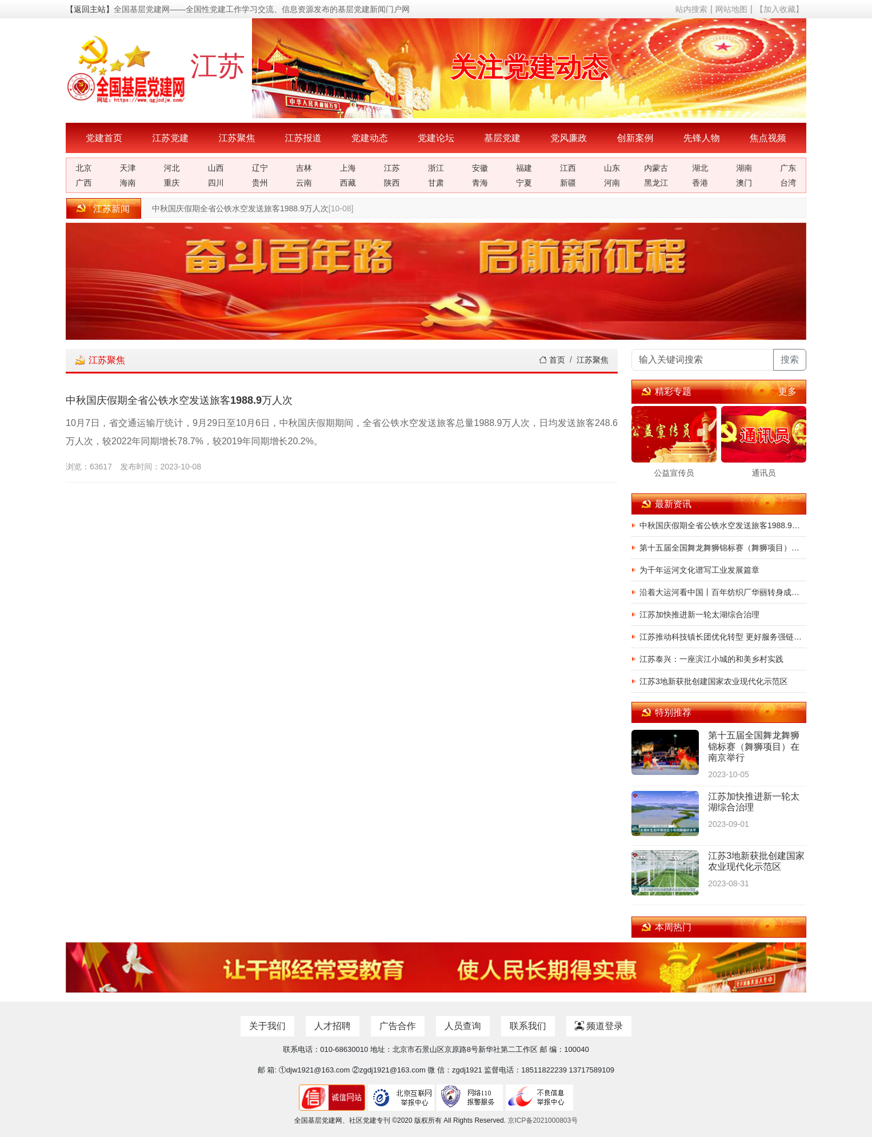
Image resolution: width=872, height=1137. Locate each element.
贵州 (260, 182)
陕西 (392, 182)
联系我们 (528, 1026)
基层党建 (502, 138)
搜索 (790, 359)
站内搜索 (691, 9)
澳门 (744, 182)
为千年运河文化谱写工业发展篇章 (699, 569)
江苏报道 (303, 138)
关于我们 (267, 1026)
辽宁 (260, 167)
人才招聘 (332, 1026)
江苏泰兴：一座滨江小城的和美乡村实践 (711, 659)
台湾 (788, 182)
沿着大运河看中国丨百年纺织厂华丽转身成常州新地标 (722, 592)
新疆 (568, 182)
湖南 (744, 167)
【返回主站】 (90, 9)
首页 (552, 359)
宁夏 (524, 182)
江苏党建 (170, 138)
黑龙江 (656, 182)
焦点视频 (768, 138)
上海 (348, 167)
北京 (84, 167)
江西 (568, 167)
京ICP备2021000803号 (542, 1120)
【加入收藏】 (779, 9)
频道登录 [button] (599, 1026)
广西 (84, 182)
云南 (304, 182)
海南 (128, 182)
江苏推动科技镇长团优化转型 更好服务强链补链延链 (722, 636)
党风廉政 (568, 138)
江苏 (392, 167)
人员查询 (463, 1026)
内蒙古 (656, 167)
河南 (612, 182)
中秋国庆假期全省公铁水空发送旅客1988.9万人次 (240, 208)
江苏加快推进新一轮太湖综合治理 (699, 614)
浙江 (436, 167)
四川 (216, 182)
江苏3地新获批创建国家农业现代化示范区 (713, 681)
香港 (700, 182)
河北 (172, 167)
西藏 (348, 182)
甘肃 (436, 182)
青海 (480, 182)
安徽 (480, 167)
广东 (788, 167)
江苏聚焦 (236, 138)
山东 (612, 167)
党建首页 (104, 138)
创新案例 (635, 138)
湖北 (700, 167)
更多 (787, 391)
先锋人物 (701, 138)
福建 (524, 167)
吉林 (304, 167)
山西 (216, 167)
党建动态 (369, 138)
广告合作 (397, 1026)
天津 (128, 167)
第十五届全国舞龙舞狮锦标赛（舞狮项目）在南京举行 (722, 547)
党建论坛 (436, 138)
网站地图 (731, 9)
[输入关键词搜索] (702, 360)
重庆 (172, 182)
